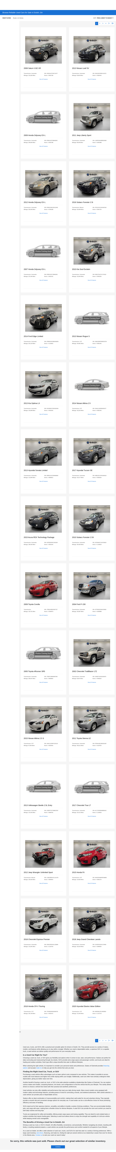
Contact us (38, 1135)
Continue (58, 1146)
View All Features (43, 79)
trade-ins (39, 1068)
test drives (40, 1133)
